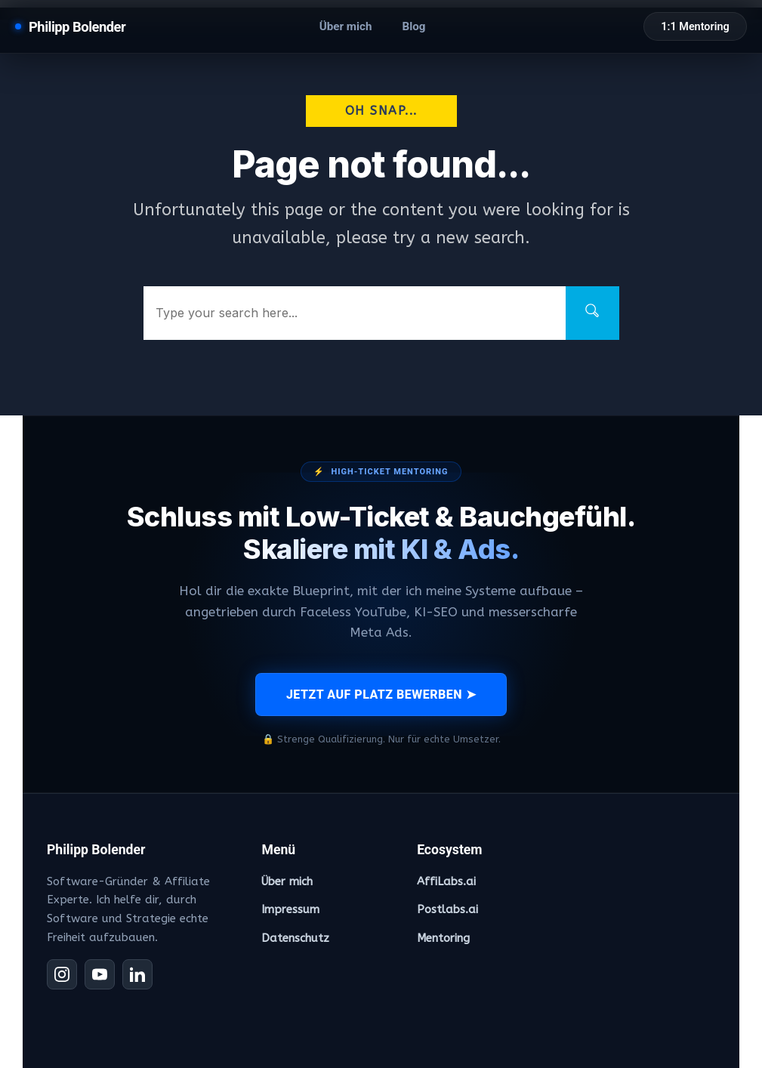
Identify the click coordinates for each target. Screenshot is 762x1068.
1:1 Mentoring (695, 26)
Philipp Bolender (77, 27)
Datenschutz (295, 938)
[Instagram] (62, 974)
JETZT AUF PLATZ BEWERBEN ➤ (381, 694)
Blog (413, 26)
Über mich (345, 26)
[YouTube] (100, 974)
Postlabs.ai (447, 909)
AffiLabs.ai (446, 881)
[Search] (592, 313)
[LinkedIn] (137, 974)
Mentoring (443, 938)
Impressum (290, 909)
